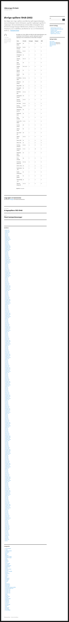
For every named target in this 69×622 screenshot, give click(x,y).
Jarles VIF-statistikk (8, 571)
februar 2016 (7, 351)
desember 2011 (7, 408)
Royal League (7, 586)
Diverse (6, 562)
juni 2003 (6, 521)
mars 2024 (7, 243)
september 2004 (8, 507)
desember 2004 (7, 504)
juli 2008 (6, 455)
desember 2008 (7, 449)
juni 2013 (6, 388)
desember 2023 (7, 246)
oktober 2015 (7, 356)
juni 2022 (6, 265)
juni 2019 (6, 306)
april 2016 (6, 349)
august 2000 (7, 535)
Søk (50, 18)
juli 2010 (6, 428)
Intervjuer (7, 570)
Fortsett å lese (14, 30)
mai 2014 (6, 375)
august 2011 (7, 413)
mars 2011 (7, 419)
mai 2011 (6, 416)
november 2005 (7, 491)
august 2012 (7, 399)
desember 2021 (7, 272)
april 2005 (7, 499)
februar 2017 (7, 338)
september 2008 (8, 453)
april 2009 (7, 445)
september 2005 (8, 494)
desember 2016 (7, 340)
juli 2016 (6, 346)
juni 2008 (6, 456)
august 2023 (7, 250)
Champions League (8, 556)
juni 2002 (6, 530)
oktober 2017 (7, 329)
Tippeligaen (7, 599)
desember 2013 (7, 381)
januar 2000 (7, 539)
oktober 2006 (7, 479)
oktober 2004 (7, 506)
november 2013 (7, 382)
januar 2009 (7, 448)
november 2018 (7, 314)
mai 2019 (6, 307)
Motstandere (7, 578)
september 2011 (7, 412)
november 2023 (7, 247)
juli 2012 (6, 400)
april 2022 (7, 267)
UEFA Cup (6, 603)
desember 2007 (7, 463)
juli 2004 (6, 510)
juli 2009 (6, 441)
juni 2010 (6, 429)
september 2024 (8, 239)
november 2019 (7, 300)
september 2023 (8, 249)
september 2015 (8, 357)
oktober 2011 (7, 411)
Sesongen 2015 (7, 589)
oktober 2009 (7, 438)
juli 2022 (6, 264)
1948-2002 (6, 41)
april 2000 (7, 538)
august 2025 (7, 232)
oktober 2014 (7, 370)
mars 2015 (7, 364)
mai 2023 (6, 254)
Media (6, 577)
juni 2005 (6, 497)
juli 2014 (6, 373)
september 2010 (8, 425)
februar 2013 (7, 392)
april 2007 (7, 472)
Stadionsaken (7, 596)
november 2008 (7, 450)
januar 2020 (7, 298)
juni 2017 (6, 333)
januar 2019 (7, 312)
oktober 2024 (7, 238)
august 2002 (7, 529)
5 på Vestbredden (8, 548)
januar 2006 (7, 489)
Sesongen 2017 (7, 591)
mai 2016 (6, 348)
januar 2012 (7, 407)
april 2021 (6, 281)
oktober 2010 (7, 424)
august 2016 (7, 345)
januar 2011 (7, 421)
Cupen (6, 558)
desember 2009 (7, 436)
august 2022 (7, 263)
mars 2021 (7, 282)
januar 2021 (7, 284)
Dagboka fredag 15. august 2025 (56, 31)
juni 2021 (6, 279)
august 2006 (7, 481)
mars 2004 (7, 514)
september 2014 (8, 371)
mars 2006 (7, 487)
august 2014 (7, 372)
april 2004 (7, 513)
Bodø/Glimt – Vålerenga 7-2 (55, 32)
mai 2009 (6, 444)
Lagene (6, 574)
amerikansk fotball (8, 550)
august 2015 (7, 358)
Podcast (6, 581)
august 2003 (7, 519)
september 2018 (8, 316)
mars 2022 (7, 268)
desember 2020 (7, 285)
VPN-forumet (52, 41)
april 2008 (7, 458)
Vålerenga (7, 605)
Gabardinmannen (8, 565)
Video (6, 606)
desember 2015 (7, 354)
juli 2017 (6, 332)
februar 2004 (7, 515)
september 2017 (8, 330)
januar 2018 (7, 325)
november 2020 (7, 287)
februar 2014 (7, 379)
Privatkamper (7, 583)
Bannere (6, 553)
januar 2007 (7, 475)
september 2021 (8, 275)
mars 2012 (7, 405)
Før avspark (7, 564)
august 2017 (7, 331)
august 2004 (7, 508)
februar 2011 (7, 420)
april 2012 (6, 404)
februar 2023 (7, 257)
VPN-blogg (7, 608)
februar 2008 (7, 461)
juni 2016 (6, 347)
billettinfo (6, 555)
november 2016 (7, 341)
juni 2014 (6, 374)
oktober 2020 (7, 288)
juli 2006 (6, 482)
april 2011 (6, 417)
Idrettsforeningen (8, 569)
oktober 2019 (7, 301)
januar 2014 (7, 380)
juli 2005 (6, 496)
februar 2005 (7, 502)
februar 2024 (7, 244)
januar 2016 (7, 353)
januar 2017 (7, 339)
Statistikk (9, 40)
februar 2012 (7, 406)
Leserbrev (6, 575)
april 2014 (6, 376)
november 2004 (7, 505)
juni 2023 (6, 252)
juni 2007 (6, 470)
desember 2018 (7, 313)
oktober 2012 (7, 397)
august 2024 (7, 240)
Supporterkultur (8, 598)
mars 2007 (7, 473)
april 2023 (6, 255)
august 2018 (7, 317)
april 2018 (6, 322)
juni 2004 (6, 511)
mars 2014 (7, 378)
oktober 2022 (7, 260)
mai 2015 (6, 362)
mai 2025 (6, 235)
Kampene (6, 572)
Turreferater (7, 602)
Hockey (6, 567)
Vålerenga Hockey (53, 44)
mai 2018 (6, 321)
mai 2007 (6, 471)
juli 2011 (6, 414)
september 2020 (8, 289)
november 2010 (7, 423)
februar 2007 (7, 474)
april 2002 (7, 532)
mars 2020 (7, 296)
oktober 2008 (7, 452)
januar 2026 (7, 230)
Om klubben (7, 579)
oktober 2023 (7, 248)
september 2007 (8, 466)
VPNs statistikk (7, 610)
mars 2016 (7, 350)
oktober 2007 (7, 465)
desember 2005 (7, 490)
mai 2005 (6, 498)
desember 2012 (7, 395)
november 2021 (7, 273)
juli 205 (6, 540)
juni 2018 (6, 320)
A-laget (9, 41)
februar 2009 (7, 447)
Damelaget (7, 561)
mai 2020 (6, 293)
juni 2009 (6, 442)
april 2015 (6, 363)
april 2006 (7, 486)
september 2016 (8, 343)
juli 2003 (6, 520)
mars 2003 (7, 524)
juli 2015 (6, 359)
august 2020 (7, 290)
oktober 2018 (7, 315)
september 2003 (8, 518)
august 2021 (7, 276)
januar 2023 (7, 258)
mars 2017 (7, 337)
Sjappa (6, 594)
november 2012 (7, 396)
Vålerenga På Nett (11, 8)
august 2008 (7, 454)
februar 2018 (7, 324)
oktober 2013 (7, 383)
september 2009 (8, 439)
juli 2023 (6, 251)
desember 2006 (7, 477)
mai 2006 (6, 485)
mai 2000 (6, 537)
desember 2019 (7, 299)
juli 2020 (6, 291)
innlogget (11, 199)
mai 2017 (6, 334)
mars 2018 (7, 323)
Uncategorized (7, 604)
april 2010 (6, 431)
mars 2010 (7, 432)
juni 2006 (6, 483)
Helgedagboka (7, 566)
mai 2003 (6, 522)
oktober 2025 (7, 231)
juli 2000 (6, 536)
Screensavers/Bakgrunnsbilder (10, 587)
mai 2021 (6, 280)
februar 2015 (7, 365)
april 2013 (6, 390)
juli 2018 (6, 318)
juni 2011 (6, 415)
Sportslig (6, 595)
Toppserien (7, 600)
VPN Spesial (7, 607)
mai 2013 (6, 389)
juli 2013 (6, 387)
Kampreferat (7, 573)
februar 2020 (7, 297)
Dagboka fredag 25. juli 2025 (55, 33)
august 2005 (7, 495)
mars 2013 (7, 391)
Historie (5, 42)
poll (5, 582)
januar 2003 (7, 527)
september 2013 (7, 384)
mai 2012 (6, 403)
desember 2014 (7, 367)
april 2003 (6, 523)
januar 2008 (7, 462)
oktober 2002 (7, 528)
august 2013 (7, 386)
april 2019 (6, 308)
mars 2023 (7, 256)
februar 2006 (7, 488)
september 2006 (8, 480)
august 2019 (7, 304)
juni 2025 (6, 234)
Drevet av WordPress (14, 617)
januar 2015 (7, 366)
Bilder (6, 554)
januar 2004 (7, 516)
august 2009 (7, 440)
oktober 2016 (7, 342)
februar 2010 (7, 433)
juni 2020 (6, 292)
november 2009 (8, 437)
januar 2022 (7, 271)
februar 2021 (7, 283)
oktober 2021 (7, 274)
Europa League (7, 563)
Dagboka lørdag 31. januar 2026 (56, 27)
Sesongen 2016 (7, 590)
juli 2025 (6, 233)
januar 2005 (7, 503)
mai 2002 (6, 531)
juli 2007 (6, 469)
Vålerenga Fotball (53, 42)
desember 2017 (7, 326)
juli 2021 (6, 277)
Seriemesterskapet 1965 (9, 588)
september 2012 (8, 398)
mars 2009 (7, 446)
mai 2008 (6, 457)
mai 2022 (6, 266)
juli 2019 (6, 305)
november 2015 (7, 355)
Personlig (5, 40)
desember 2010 (7, 422)
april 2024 (7, 242)
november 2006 (8, 478)
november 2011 (7, 409)
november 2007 (7, 464)
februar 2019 (7, 310)
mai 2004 (6, 512)
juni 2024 (6, 241)
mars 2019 (7, 309)
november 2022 (7, 259)
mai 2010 (6, 430)
